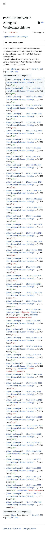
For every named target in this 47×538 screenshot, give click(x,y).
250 (11, 72)
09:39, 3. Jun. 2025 (33, 156)
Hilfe (40, 22)
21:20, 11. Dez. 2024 (34, 224)
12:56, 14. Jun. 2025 (34, 139)
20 (41, 69)
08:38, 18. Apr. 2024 (34, 309)
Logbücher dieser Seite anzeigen (15, 37)
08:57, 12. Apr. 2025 (34, 173)
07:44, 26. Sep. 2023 (34, 408)
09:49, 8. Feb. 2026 (33, 80)
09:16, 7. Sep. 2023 (33, 434)
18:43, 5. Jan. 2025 (33, 216)
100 (7, 72)
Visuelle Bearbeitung (35, 490)
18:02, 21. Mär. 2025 (34, 190)
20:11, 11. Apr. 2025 (34, 182)
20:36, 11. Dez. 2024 (34, 233)
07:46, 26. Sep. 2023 (34, 400)
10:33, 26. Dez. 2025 (34, 97)
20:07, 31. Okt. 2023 (34, 374)
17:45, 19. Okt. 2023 (34, 383)
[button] (23, 43)
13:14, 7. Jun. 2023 (33, 468)
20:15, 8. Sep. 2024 (33, 267)
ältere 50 (35, 69)
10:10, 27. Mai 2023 (33, 502)
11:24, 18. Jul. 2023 (33, 451)
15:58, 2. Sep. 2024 (33, 284)
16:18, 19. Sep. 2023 (34, 425)
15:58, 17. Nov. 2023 (34, 363)
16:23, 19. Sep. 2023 (34, 417)
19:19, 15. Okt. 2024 (34, 250)
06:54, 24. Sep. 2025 (34, 131)
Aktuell (8, 88)
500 (16, 72)
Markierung (33, 315)
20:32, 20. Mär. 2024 (34, 346)
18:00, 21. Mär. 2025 (34, 199)
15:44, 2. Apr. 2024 (33, 329)
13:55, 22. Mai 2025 (33, 165)
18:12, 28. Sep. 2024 (34, 258)
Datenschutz (7, 529)
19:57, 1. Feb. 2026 (33, 88)
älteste (13, 69)
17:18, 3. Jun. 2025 (33, 148)
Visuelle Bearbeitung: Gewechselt (18, 317)
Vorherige (16, 80)
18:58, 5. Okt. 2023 (33, 391)
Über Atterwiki (17, 529)
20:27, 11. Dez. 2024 (34, 241)
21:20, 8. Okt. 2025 (33, 122)
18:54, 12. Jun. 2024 (34, 293)
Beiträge (30, 82)
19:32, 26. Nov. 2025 (34, 105)
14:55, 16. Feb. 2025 (34, 207)
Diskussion (22, 82)
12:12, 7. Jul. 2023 (33, 460)
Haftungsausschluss (29, 529)
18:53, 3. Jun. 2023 (33, 485)
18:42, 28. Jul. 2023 (33, 442)
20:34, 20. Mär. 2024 (34, 338)
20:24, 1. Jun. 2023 (33, 494)
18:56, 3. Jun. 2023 (33, 477)
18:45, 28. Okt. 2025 (34, 114)
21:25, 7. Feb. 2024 (33, 355)
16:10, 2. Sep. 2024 (33, 275)
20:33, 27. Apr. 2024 (34, 301)
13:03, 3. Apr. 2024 (33, 321)
